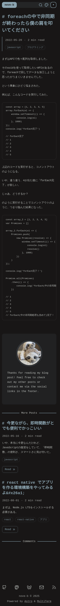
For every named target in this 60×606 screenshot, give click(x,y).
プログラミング (35, 47)
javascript (14, 47)
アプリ (43, 519)
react (7, 519)
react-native (25, 519)
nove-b (9, 5)
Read (10, 469)
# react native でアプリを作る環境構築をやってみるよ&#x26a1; (27, 488)
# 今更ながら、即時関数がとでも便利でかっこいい (28, 426)
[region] (29, 267)
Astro (28, 601)
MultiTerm (44, 601)
